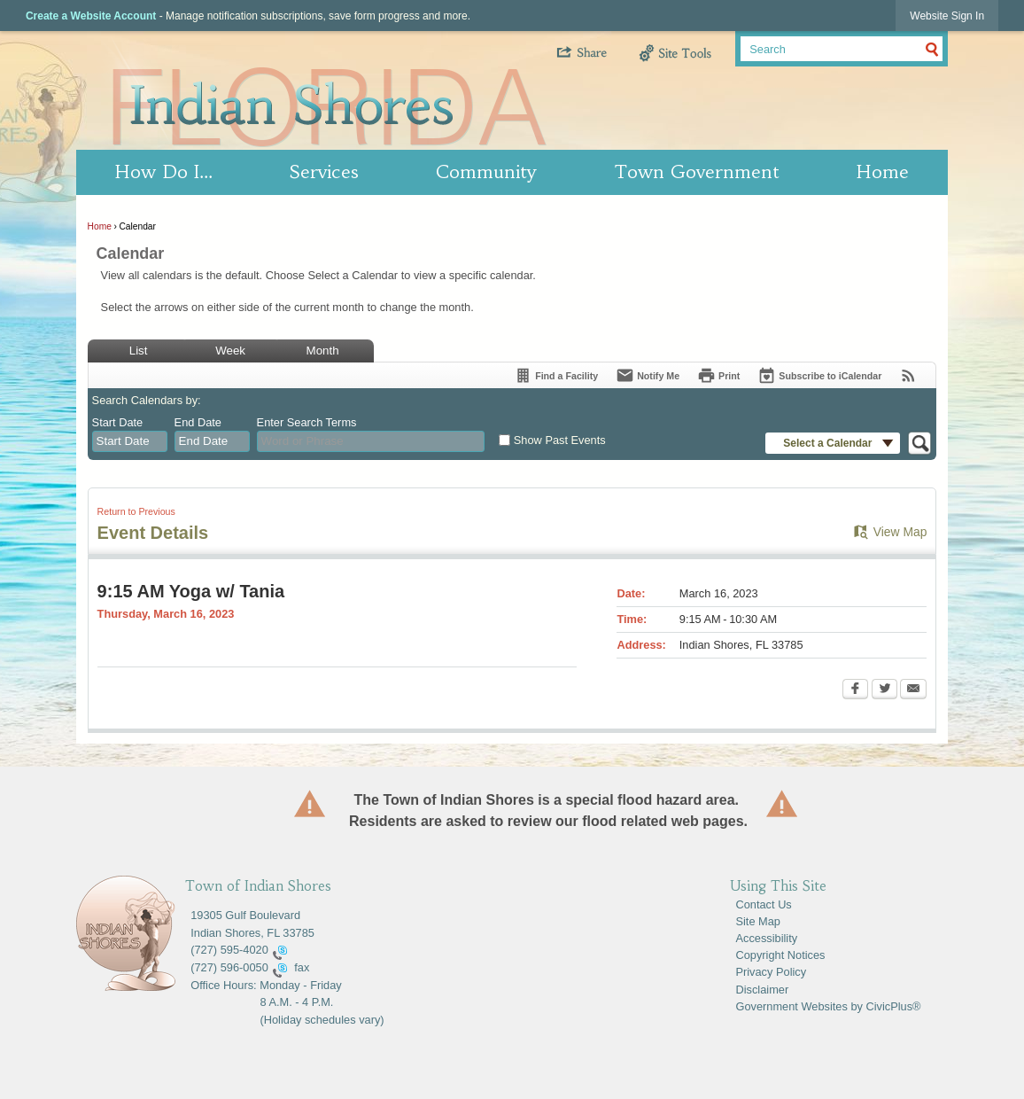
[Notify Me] (647, 375)
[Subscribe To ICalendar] (819, 375)
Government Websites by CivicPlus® (827, 1006)
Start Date (118, 422)
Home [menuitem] (883, 171)
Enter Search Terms (307, 422)
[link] (947, 15)
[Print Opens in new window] (718, 375)
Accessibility (766, 938)
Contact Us (763, 904)
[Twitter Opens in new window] (884, 690)
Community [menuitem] (486, 171)
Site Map (757, 921)
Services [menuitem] (324, 171)
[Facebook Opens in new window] (855, 690)
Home (100, 226)
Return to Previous (136, 511)
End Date (198, 422)
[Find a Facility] (556, 375)
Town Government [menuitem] (697, 171)
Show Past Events (560, 440)
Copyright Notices (780, 955)
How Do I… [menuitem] (164, 171)
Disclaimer (761, 989)
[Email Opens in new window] (913, 690)
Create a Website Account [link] (91, 16)
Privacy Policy (770, 971)
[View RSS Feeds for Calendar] (908, 375)
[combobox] (130, 441)
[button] (596, 46)
